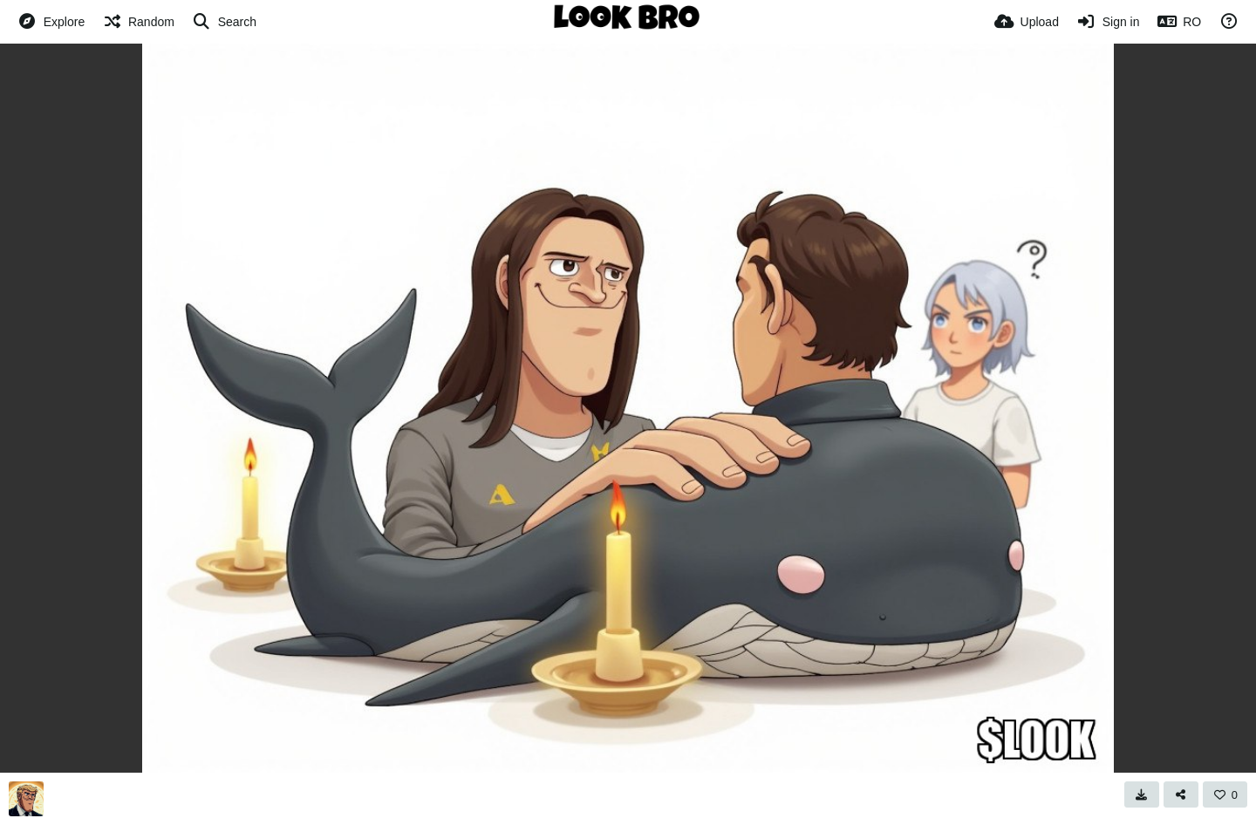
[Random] (138, 22)
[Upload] (1026, 22)
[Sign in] (1108, 22)
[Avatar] (26, 798)
